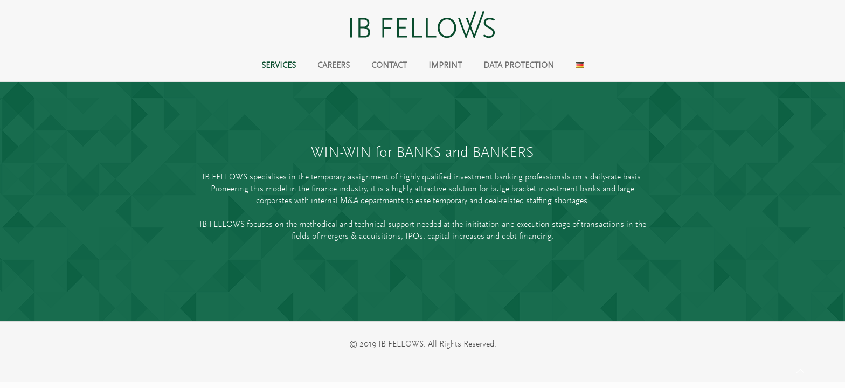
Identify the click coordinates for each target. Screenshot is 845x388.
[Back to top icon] (800, 371)
